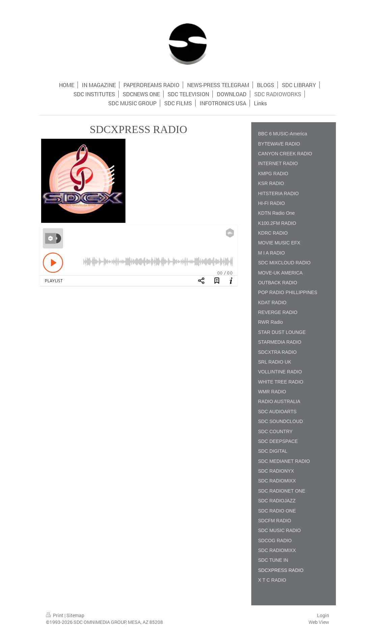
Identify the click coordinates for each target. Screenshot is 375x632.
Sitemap (75, 615)
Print (55, 615)
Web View (319, 622)
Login (323, 615)
